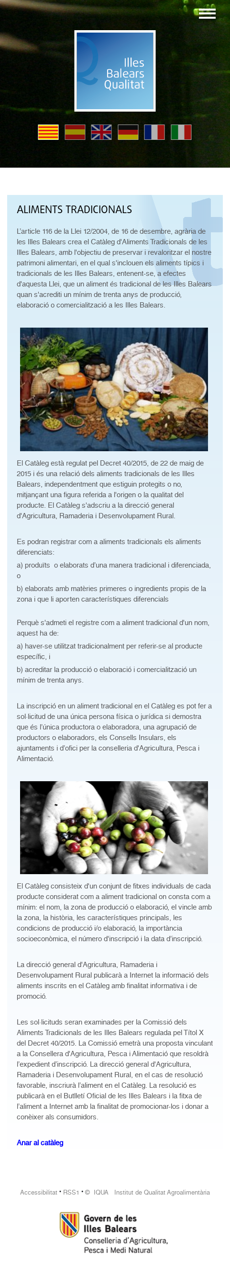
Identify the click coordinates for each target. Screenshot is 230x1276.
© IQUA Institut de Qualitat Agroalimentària (147, 1192)
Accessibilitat (38, 1192)
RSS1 (71, 1192)
